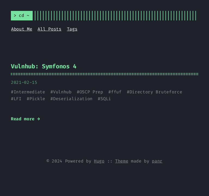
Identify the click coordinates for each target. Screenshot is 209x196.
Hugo (99, 161)
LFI (17, 99)
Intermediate (29, 92)
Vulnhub (62, 92)
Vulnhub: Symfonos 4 (43, 66)
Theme (121, 161)
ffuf (116, 92)
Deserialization (73, 99)
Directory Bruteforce (156, 92)
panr (157, 161)
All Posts (49, 29)
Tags (72, 29)
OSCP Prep (91, 92)
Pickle (37, 99)
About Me (21, 29)
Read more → (25, 119)
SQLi (105, 99)
